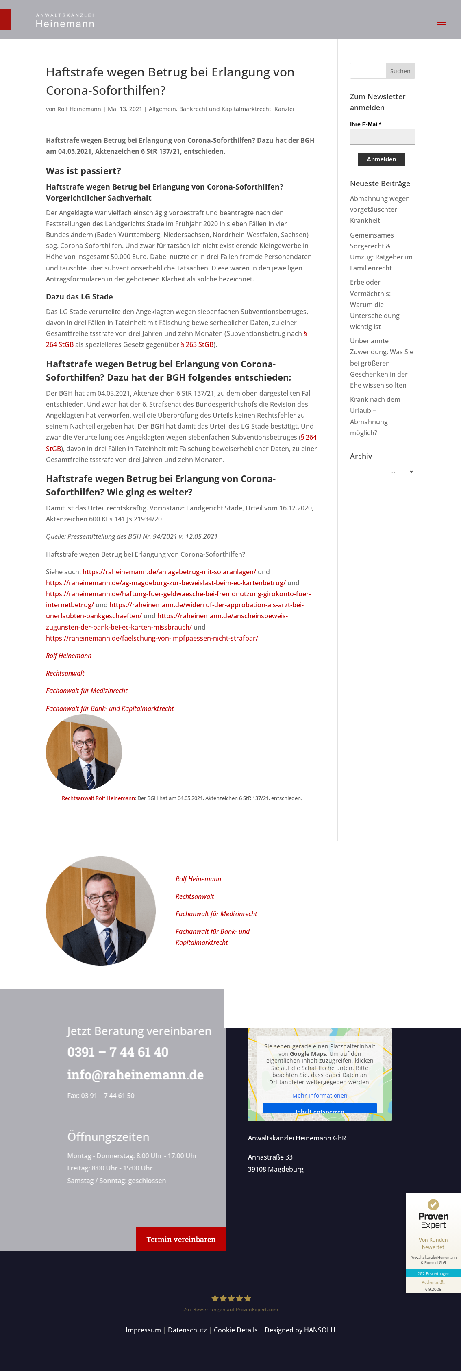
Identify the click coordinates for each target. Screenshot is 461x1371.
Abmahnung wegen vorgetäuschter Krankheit (380, 209)
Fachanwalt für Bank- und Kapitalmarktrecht (110, 708)
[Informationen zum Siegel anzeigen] (433, 1285)
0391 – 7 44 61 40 (116, 1051)
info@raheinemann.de (133, 1074)
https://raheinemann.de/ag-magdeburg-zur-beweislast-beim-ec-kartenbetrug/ (166, 582)
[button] (441, 27)
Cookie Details (236, 1329)
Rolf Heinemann (79, 109)
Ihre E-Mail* (365, 124)
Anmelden (381, 159)
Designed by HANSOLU (300, 1329)
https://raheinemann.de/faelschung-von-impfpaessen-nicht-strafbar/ (152, 638)
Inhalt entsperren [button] (320, 1112)
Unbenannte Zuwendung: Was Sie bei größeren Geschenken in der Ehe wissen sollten (381, 363)
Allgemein (162, 109)
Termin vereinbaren (181, 1239)
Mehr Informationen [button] (320, 1095)
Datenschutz (187, 1329)
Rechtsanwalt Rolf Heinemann (98, 798)
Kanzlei (284, 109)
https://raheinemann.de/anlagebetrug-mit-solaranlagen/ (169, 571)
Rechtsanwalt (65, 673)
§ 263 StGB (197, 344)
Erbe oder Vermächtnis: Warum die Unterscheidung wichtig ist (375, 304)
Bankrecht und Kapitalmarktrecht (225, 109)
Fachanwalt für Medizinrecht (87, 690)
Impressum (143, 1329)
